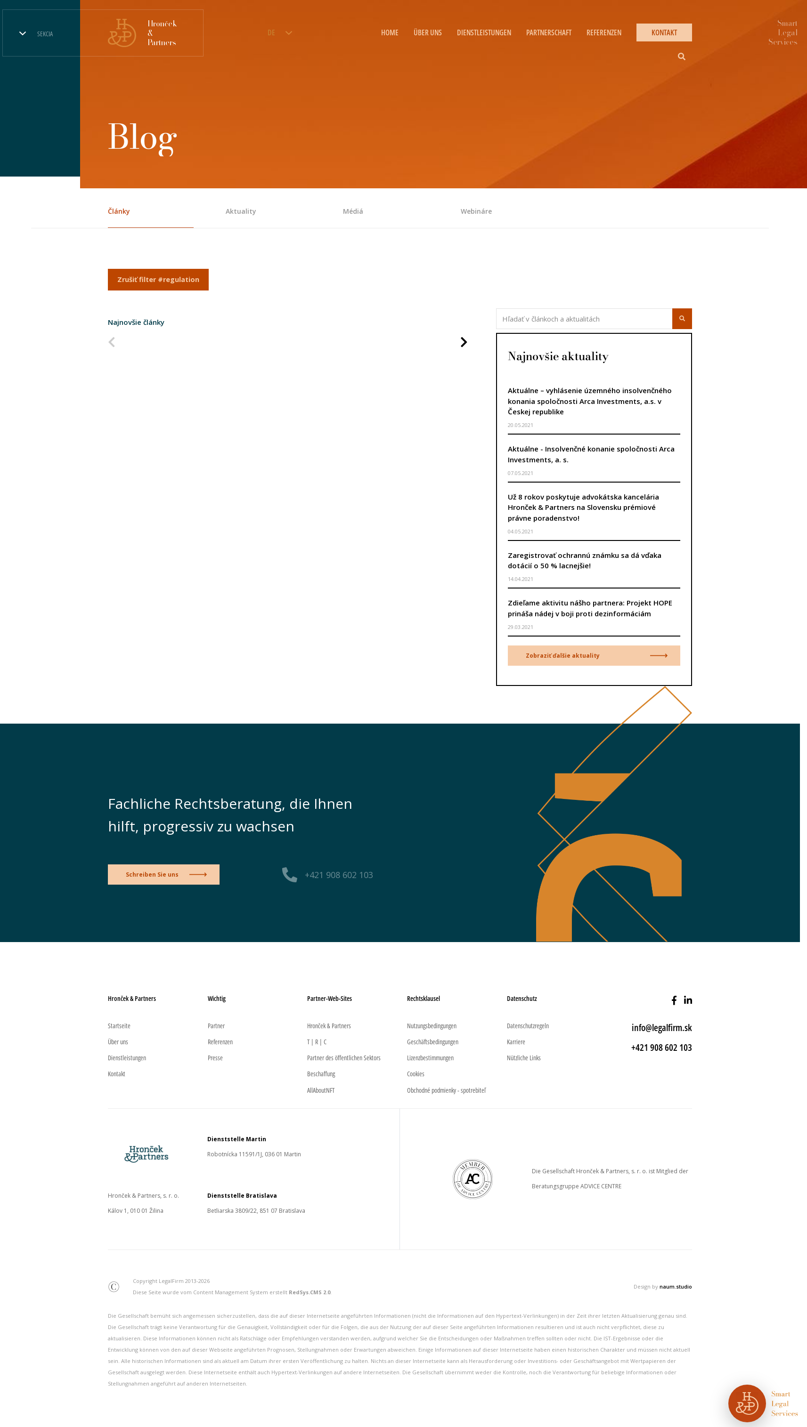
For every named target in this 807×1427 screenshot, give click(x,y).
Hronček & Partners (329, 1025)
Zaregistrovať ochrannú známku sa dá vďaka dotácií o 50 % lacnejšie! (584, 560)
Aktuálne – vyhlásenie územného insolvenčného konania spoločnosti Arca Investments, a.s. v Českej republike (590, 401)
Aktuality (241, 211)
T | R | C (316, 1041)
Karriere (516, 1041)
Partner (216, 1025)
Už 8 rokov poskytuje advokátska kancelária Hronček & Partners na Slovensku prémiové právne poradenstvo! (583, 507)
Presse (215, 1057)
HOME (390, 32)
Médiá (353, 211)
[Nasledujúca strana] (464, 343)
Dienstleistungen (127, 1057)
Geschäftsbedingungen (432, 1041)
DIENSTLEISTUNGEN (484, 32)
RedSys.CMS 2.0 (309, 1292)
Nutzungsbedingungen (431, 1025)
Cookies (415, 1073)
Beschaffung (321, 1073)
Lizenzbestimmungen (430, 1057)
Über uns (118, 1041)
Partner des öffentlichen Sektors (344, 1057)
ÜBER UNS (428, 32)
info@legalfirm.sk (662, 1027)
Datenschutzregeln (528, 1025)
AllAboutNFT (320, 1090)
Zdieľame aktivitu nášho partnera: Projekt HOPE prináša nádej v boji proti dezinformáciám (590, 608)
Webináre (476, 211)
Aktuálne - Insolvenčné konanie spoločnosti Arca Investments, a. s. (591, 454)
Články (119, 211)
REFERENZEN (604, 32)
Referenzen (220, 1041)
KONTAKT (664, 32)
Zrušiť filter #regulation (158, 279)
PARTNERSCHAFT (548, 32)
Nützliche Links (524, 1057)
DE (271, 32)
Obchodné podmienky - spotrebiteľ (446, 1090)
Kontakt (116, 1073)
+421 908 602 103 (339, 874)
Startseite (119, 1025)
